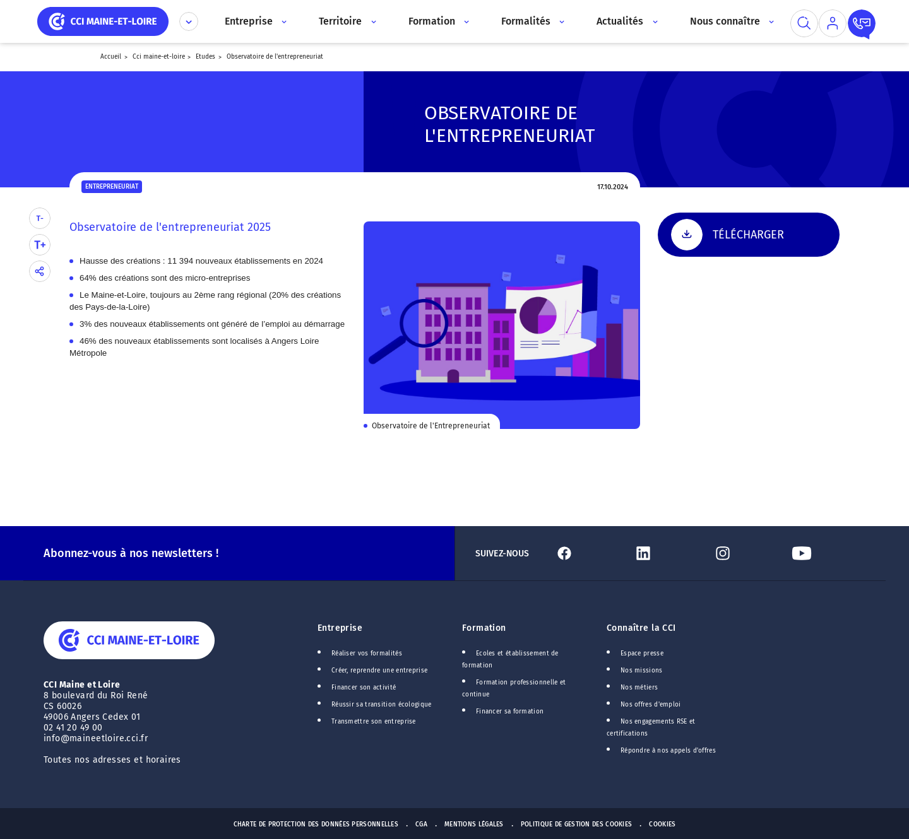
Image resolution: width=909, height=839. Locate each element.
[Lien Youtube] (826, 553)
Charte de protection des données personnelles (316, 824)
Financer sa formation (510, 711)
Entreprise (340, 628)
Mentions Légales (474, 824)
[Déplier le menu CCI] (188, 21)
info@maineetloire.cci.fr (96, 738)
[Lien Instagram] (747, 553)
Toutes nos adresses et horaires (114, 759)
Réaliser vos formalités (366, 653)
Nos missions (642, 670)
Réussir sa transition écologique (381, 704)
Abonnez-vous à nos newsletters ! (131, 553)
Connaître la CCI (641, 628)
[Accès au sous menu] (283, 21)
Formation (484, 628)
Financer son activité (363, 687)
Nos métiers (639, 687)
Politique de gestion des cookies (577, 824)
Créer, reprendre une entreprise (379, 670)
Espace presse (642, 653)
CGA (421, 824)
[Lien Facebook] (588, 553)
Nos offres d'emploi (651, 704)
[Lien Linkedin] (667, 553)
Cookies (662, 824)
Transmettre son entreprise (373, 721)
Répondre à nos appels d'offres (668, 750)
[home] (102, 20)
